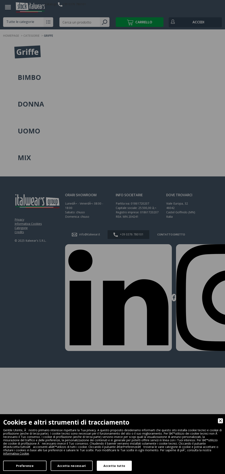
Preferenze (25, 466)
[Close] (220, 420)
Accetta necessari (71, 466)
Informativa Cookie (16, 453)
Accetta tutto (114, 466)
